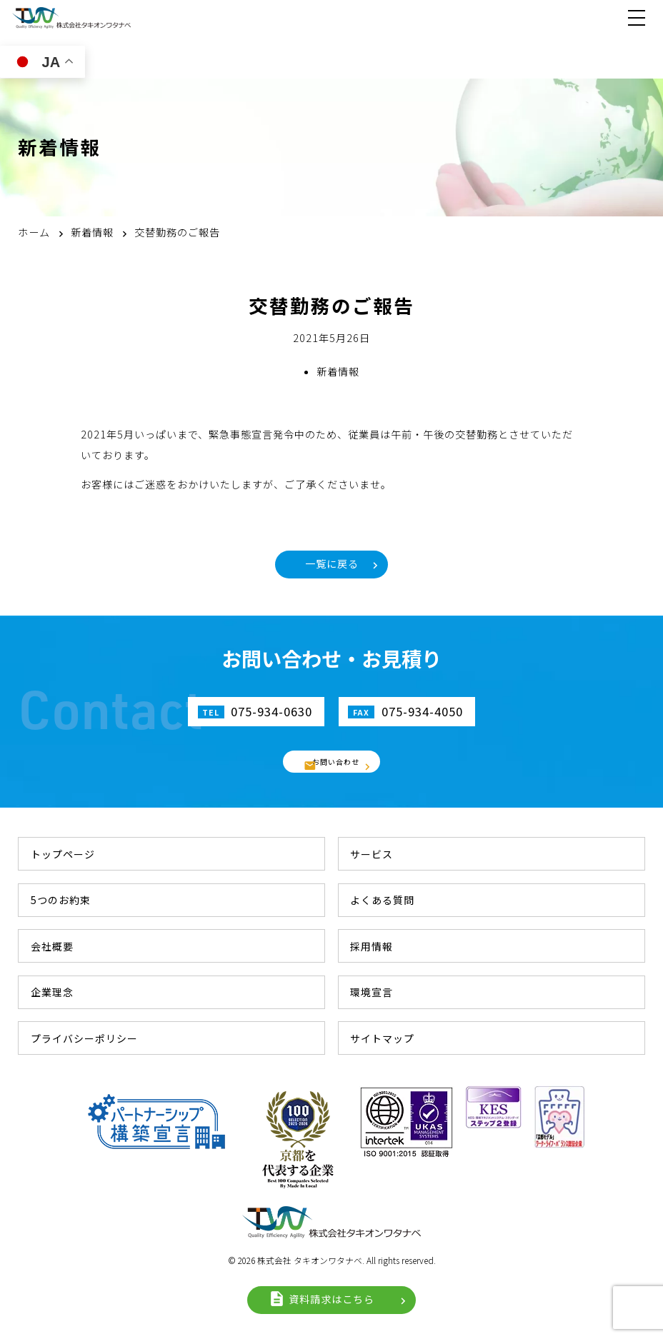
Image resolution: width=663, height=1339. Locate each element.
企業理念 (52, 992)
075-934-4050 (423, 712)
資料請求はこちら (331, 1300)
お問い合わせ (337, 762)
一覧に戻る (332, 564)
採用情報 (371, 946)
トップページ (63, 854)
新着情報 (337, 371)
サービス (371, 854)
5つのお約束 (61, 900)
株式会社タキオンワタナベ (71, 18)
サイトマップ (382, 1038)
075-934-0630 (270, 712)
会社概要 (52, 946)
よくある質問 (382, 900)
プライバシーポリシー (84, 1038)
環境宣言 (371, 992)
